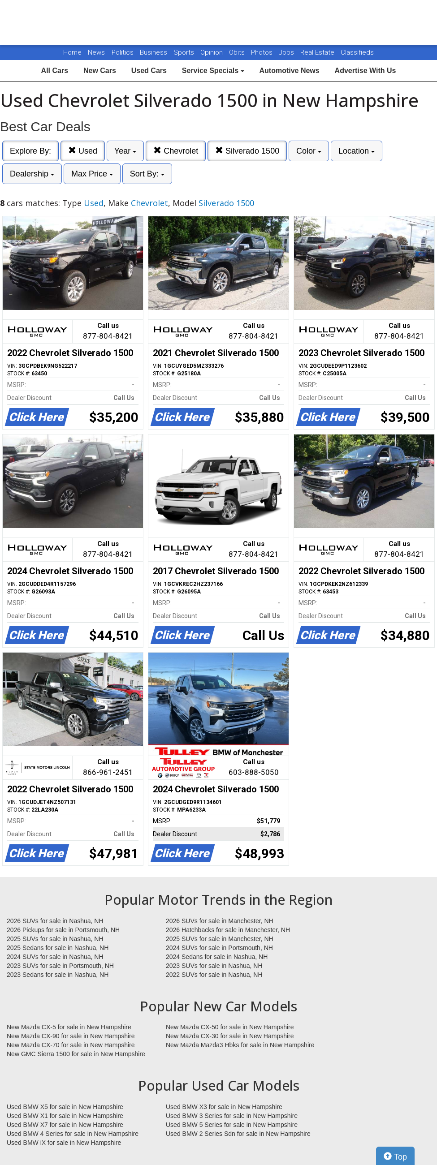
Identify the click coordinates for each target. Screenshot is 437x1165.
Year (125, 150)
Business (154, 52)
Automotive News (289, 70)
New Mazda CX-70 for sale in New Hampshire (71, 1045)
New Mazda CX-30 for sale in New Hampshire (230, 1036)
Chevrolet (175, 150)
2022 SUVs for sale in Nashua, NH (214, 974)
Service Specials (213, 70)
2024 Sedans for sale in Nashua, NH (217, 956)
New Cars (99, 70)
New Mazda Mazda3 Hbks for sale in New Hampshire (240, 1045)
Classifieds (357, 52)
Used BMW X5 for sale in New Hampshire (65, 1106)
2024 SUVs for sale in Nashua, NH (55, 956)
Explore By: (30, 150)
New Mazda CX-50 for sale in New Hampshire (230, 1027)
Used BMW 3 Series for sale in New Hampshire (232, 1115)
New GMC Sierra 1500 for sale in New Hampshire (76, 1054)
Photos (262, 52)
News (96, 52)
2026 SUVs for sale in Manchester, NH (219, 920)
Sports (184, 52)
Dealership (32, 173)
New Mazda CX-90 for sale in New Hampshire (71, 1036)
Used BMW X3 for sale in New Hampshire (224, 1106)
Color (308, 150)
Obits (238, 52)
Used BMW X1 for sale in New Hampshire (65, 1115)
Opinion (212, 52)
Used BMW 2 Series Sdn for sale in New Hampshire (238, 1133)
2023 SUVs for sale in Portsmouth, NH (60, 965)
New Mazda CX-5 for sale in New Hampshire (69, 1027)
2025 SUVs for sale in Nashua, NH (55, 938)
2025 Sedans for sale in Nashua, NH (57, 947)
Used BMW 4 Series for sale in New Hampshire (72, 1133)
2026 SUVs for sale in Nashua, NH (55, 920)
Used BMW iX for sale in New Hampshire (64, 1142)
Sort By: (147, 173)
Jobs (287, 52)
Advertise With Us (365, 70)
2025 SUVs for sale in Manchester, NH (219, 938)
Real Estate (318, 52)
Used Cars (149, 70)
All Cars (54, 70)
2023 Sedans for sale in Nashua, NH (57, 974)
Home (72, 52)
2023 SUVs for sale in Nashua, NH (214, 965)
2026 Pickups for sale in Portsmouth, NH (63, 929)
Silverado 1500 (247, 150)
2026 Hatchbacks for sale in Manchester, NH (228, 929)
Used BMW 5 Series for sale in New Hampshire (232, 1124)
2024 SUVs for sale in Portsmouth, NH (219, 947)
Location (356, 150)
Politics (123, 52)
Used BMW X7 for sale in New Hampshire (65, 1124)
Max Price (92, 173)
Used (82, 150)
